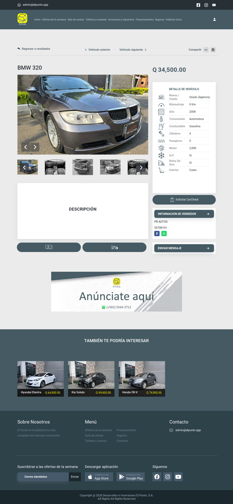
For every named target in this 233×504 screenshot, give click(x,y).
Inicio (37, 19)
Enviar (75, 476)
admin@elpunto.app (35, 4)
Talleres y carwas (96, 441)
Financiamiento (145, 19)
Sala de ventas (76, 19)
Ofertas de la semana (54, 19)
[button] (34, 147)
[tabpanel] (82, 211)
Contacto (122, 441)
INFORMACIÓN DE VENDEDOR (183, 214)
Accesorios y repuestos (121, 19)
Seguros (159, 19)
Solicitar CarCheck (184, 199)
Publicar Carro (174, 19)
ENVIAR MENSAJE (183, 248)
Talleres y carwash (96, 19)
